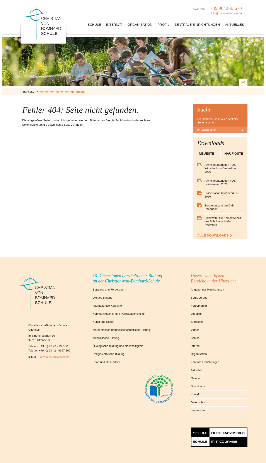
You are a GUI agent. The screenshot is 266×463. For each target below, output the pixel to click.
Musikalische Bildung (106, 338)
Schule (94, 24)
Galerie (195, 378)
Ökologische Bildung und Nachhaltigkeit (118, 346)
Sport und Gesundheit (106, 362)
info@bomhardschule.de (53, 356)
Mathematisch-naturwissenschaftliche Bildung (121, 329)
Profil (163, 24)
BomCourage (199, 297)
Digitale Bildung (102, 297)
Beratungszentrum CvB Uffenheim (219, 207)
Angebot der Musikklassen (207, 289)
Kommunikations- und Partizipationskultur (119, 313)
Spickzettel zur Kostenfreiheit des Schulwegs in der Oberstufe (223, 221)
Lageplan (197, 313)
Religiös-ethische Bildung (108, 354)
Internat (114, 24)
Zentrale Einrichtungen (197, 24)
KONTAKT (217, 10)
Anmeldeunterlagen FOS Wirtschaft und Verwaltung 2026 (221, 168)
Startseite (28, 91)
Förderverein (199, 305)
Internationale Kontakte (107, 305)
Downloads (198, 386)
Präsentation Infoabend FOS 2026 (222, 194)
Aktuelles (234, 24)
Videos (195, 329)
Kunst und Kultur (103, 321)
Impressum (198, 410)
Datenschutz (198, 402)
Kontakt (195, 394)
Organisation (140, 24)
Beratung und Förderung (108, 289)
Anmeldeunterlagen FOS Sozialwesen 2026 (220, 182)
